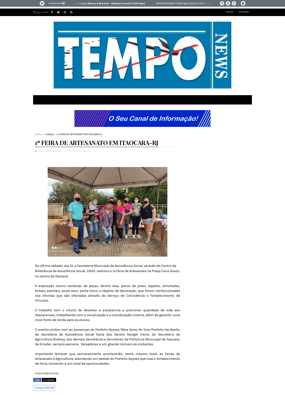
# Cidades (49, 379)
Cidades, (85, 150)
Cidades (49, 134)
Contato (244, 11)
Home (229, 11)
